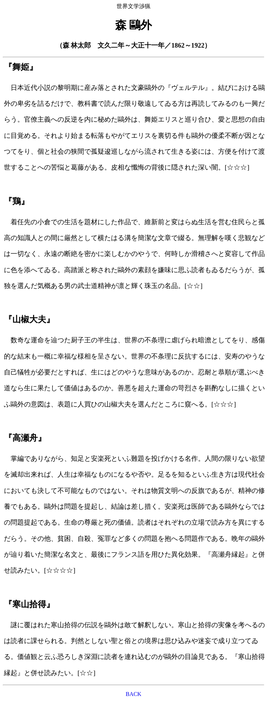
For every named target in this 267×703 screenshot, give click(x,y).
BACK (133, 694)
